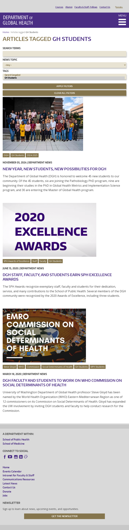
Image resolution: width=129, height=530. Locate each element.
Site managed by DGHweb (85, 526)
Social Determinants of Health (57, 361)
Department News (40, 157)
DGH (6, 150)
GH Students (32, 27)
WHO (21, 361)
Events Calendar (12, 466)
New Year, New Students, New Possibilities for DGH (54, 163)
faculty (43, 256)
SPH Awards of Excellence (16, 256)
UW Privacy (50, 526)
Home (6, 27)
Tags (6, 65)
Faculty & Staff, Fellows (85, 4)
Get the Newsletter (65, 511)
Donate (118, 4)
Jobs (5, 490)
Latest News (10, 478)
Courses (58, 4)
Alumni (67, 4)
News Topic (10, 54)
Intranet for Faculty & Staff (18, 470)
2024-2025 (32, 150)
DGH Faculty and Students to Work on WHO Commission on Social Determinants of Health (62, 377)
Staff (34, 256)
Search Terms (12, 43)
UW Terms (64, 526)
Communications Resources (19, 474)
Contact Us (104, 4)
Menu (122, 10)
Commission (33, 361)
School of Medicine (13, 438)
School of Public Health (16, 434)
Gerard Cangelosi (64, 70)
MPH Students (98, 361)
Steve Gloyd (10, 361)
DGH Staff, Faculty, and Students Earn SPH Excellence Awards (57, 271)
